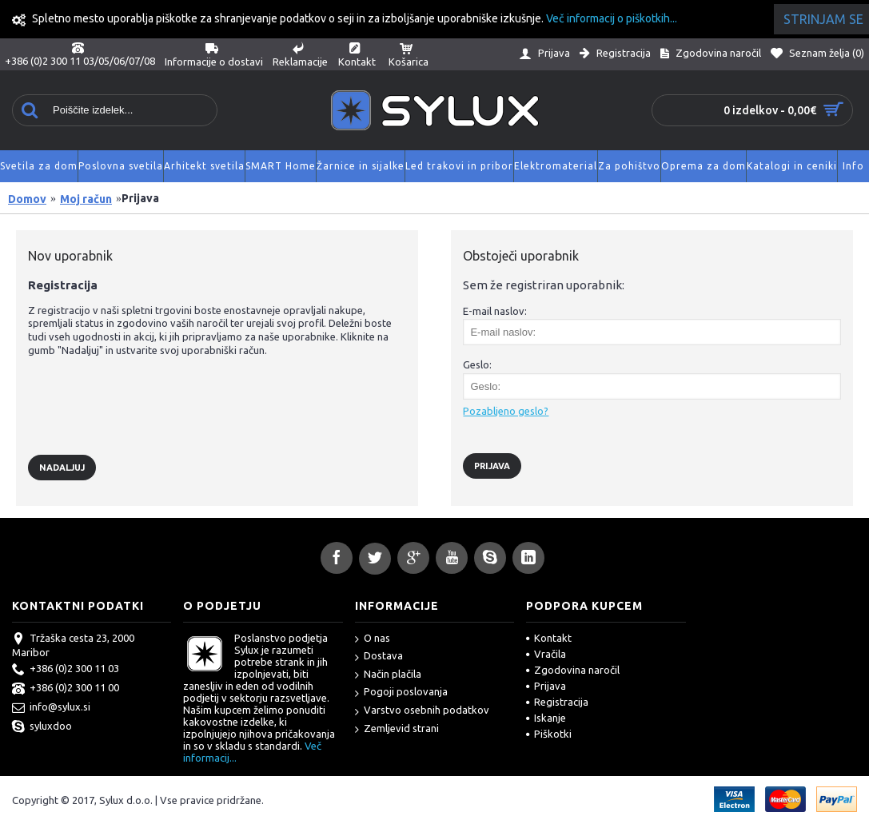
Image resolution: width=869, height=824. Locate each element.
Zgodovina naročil (573, 669)
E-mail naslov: (495, 310)
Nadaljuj (62, 467)
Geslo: (477, 364)
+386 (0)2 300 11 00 (65, 689)
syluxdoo (42, 727)
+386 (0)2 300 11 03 (65, 670)
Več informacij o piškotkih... (611, 18)
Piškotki (549, 733)
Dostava (379, 656)
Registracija (557, 701)
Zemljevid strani (397, 729)
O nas (372, 639)
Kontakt (549, 637)
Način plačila (388, 675)
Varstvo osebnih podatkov (422, 711)
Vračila (546, 653)
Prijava (546, 685)
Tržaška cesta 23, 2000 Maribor (73, 645)
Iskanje (546, 717)
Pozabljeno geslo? (505, 410)
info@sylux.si (51, 708)
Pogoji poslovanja (401, 692)
